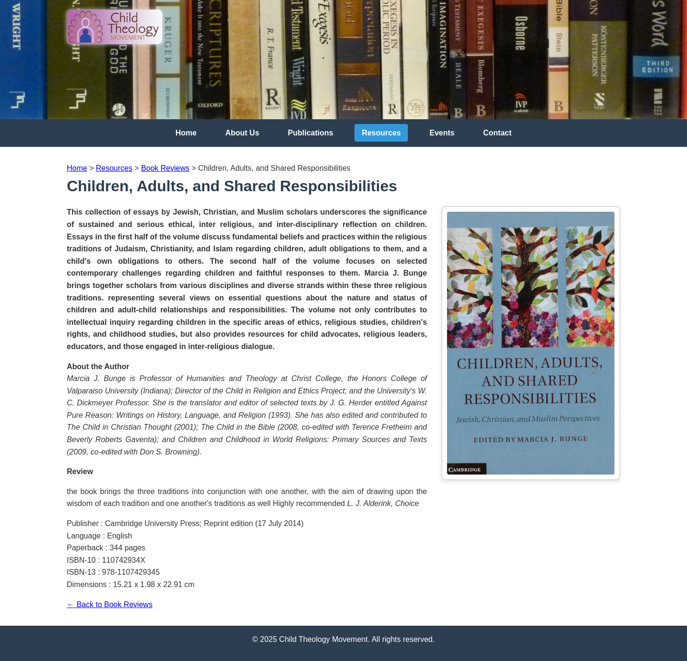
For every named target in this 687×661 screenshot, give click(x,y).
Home (186, 133)
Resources (381, 133)
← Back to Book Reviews (110, 604)
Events (441, 133)
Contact (497, 133)
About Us (242, 133)
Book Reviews (165, 168)
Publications (310, 133)
